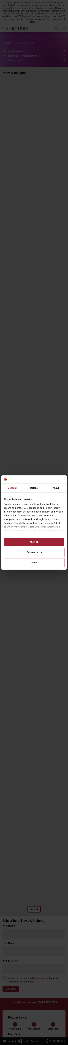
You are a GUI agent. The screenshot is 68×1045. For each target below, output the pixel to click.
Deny (34, 562)
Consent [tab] (12, 488)
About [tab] (56, 488)
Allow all (34, 542)
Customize (34, 552)
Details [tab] (34, 488)
